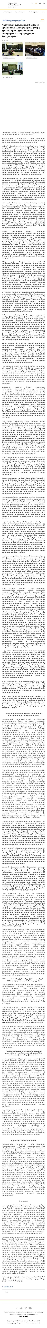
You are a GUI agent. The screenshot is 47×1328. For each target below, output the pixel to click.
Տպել (6, 1292)
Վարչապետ (8, 12)
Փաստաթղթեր (34, 12)
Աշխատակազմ (20, 12)
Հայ (36, 3)
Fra (44, 3)
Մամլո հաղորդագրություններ (13, 20)
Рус (40, 3)
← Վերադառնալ (7, 1286)
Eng (32, 3)
